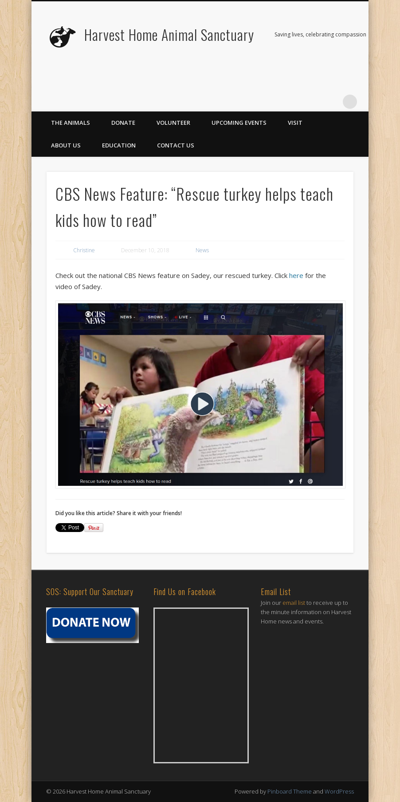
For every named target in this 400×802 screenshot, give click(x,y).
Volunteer (173, 123)
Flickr (313, 102)
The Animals (70, 123)
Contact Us (175, 145)
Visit (295, 123)
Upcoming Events (239, 123)
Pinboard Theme (289, 791)
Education (119, 145)
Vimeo (332, 102)
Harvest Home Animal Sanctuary (169, 34)
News (202, 250)
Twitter (295, 102)
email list (293, 603)
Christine (84, 250)
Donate (123, 123)
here (296, 275)
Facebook (277, 102)
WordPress (339, 791)
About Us (66, 145)
